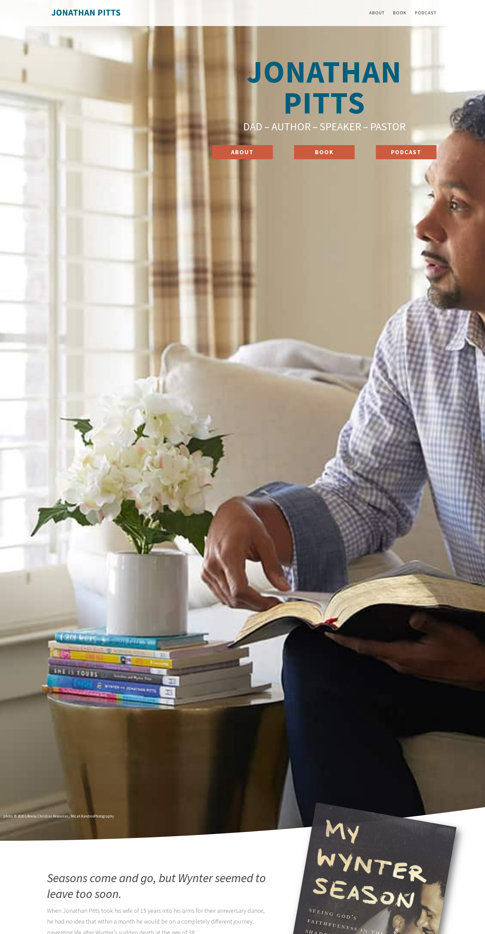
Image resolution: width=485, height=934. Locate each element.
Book (324, 152)
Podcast (406, 152)
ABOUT (242, 152)
